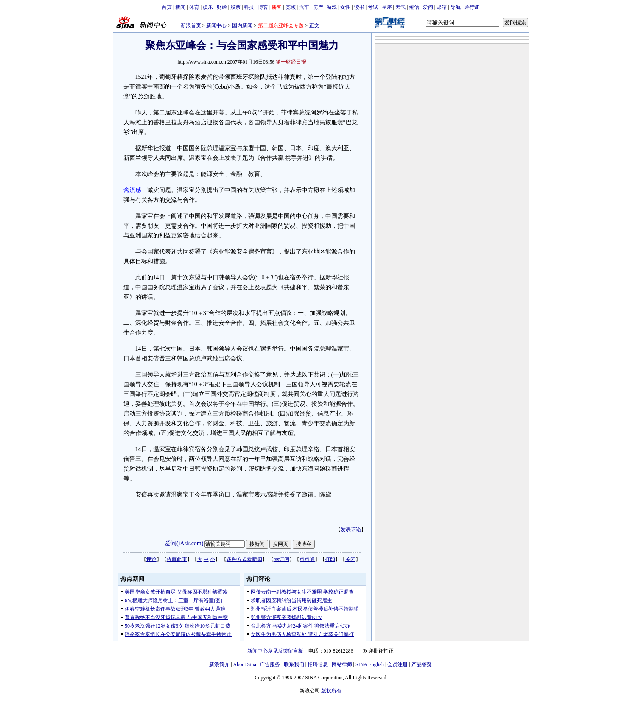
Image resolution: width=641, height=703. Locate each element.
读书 (359, 7)
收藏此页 (177, 559)
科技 (249, 7)
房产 (318, 7)
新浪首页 (191, 25)
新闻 (180, 7)
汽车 (304, 7)
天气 (400, 7)
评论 (151, 559)
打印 (330, 559)
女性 (345, 7)
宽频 (291, 7)
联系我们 (294, 664)
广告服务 (270, 664)
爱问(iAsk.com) (184, 543)
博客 (263, 7)
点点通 (307, 559)
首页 (167, 7)
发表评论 (351, 530)
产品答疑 (421, 664)
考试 (373, 7)
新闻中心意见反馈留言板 (275, 651)
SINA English (369, 664)
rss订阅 (281, 559)
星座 (387, 7)
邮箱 (442, 7)
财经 (222, 7)
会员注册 (397, 664)
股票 (235, 7)
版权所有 (331, 691)
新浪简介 (219, 664)
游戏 (332, 7)
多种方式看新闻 (244, 559)
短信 (414, 7)
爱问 (428, 7)
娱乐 (208, 7)
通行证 (471, 7)
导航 (456, 7)
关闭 (350, 559)
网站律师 (342, 664)
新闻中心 (216, 25)
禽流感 (132, 190)
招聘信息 (318, 664)
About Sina (244, 664)
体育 (194, 7)
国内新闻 (242, 25)
